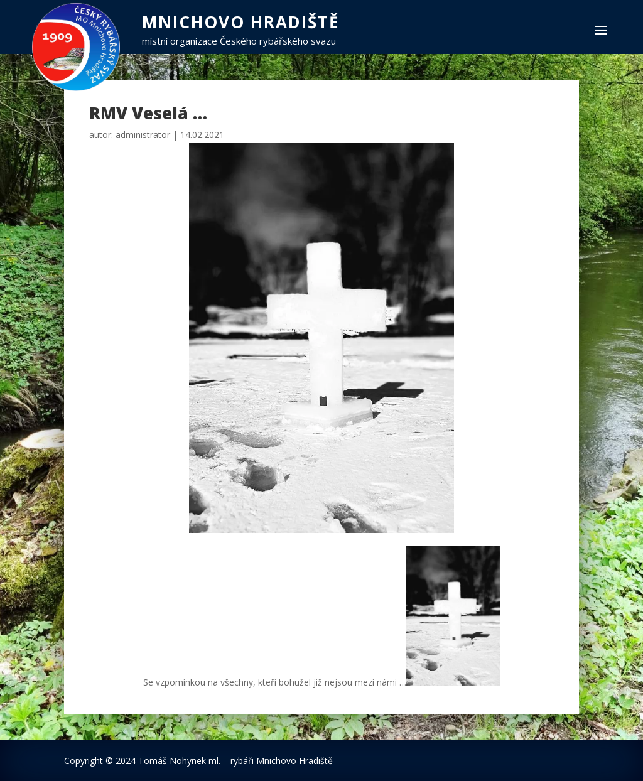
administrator (143, 135)
